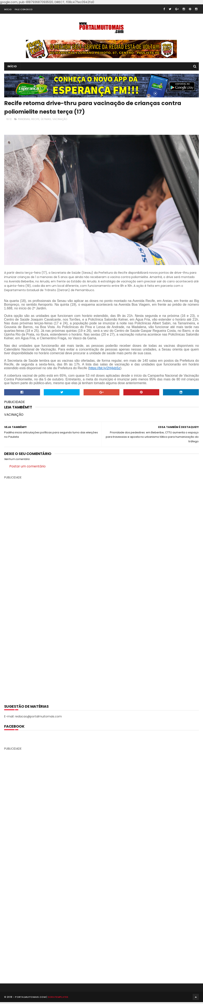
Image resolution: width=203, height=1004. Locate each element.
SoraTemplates (58, 998)
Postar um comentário (27, 466)
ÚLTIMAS (46, 119)
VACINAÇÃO (59, 119)
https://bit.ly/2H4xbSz (104, 368)
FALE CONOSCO (24, 9)
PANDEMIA (24, 119)
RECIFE (35, 119)
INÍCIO (8, 9)
